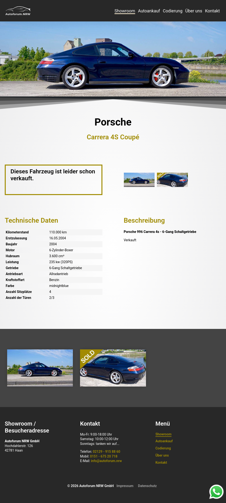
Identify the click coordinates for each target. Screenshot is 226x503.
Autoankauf (149, 10)
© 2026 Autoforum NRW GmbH (90, 486)
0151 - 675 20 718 (103, 456)
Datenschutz (147, 486)
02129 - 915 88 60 (106, 451)
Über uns (193, 10)
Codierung (172, 10)
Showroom (125, 10)
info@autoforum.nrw (106, 461)
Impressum (124, 486)
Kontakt (212, 10)
